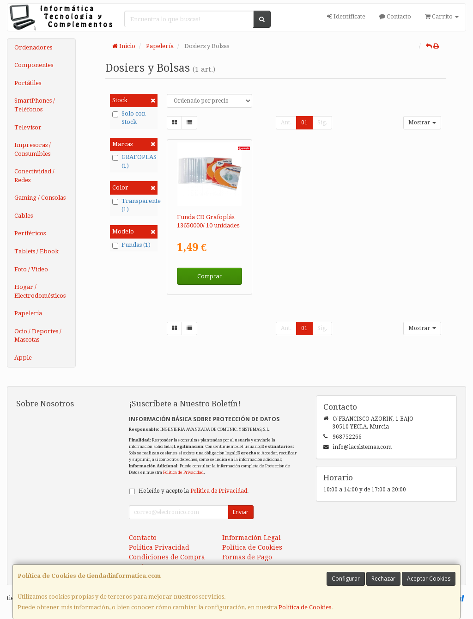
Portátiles (27, 83)
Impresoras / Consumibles (32, 149)
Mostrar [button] (422, 122)
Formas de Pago (247, 557)
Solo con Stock (129, 118)
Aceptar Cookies (428, 578)
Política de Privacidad (183, 472)
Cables (23, 215)
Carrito (442, 16)
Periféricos (30, 233)
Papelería (28, 313)
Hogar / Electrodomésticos (40, 291)
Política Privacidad (159, 547)
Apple (23, 357)
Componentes (33, 64)
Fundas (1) (131, 245)
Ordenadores (33, 47)
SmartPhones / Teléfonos (34, 105)
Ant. (286, 122)
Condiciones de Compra (167, 557)
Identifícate (346, 16)
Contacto (395, 16)
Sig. (322, 122)
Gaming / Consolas (40, 197)
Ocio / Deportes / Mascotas (37, 335)
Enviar (241, 512)
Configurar (346, 578)
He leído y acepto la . (194, 491)
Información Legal (251, 537)
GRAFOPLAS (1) (133, 161)
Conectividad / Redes (34, 176)
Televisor (28, 127)
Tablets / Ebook (36, 251)
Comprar (209, 276)
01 (304, 122)
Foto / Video (31, 269)
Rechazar (383, 578)
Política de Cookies (305, 607)
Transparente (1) (133, 205)
